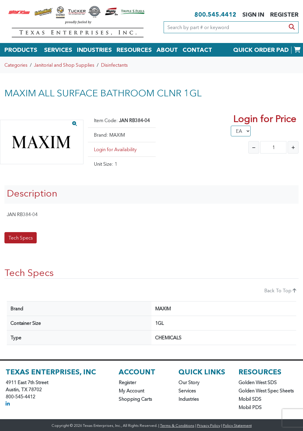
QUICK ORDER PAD (261, 49)
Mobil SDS (249, 399)
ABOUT (167, 49)
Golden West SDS (257, 382)
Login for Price (264, 118)
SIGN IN (253, 14)
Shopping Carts (135, 399)
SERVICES (58, 49)
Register (127, 382)
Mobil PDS (250, 407)
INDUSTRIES (94, 49)
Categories (16, 65)
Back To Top (280, 290)
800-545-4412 (20, 397)
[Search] (225, 27)
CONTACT (197, 49)
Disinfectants (114, 65)
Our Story (188, 382)
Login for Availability (115, 149)
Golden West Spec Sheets (266, 391)
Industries (188, 399)
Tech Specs (20, 238)
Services (187, 391)
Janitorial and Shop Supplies (64, 65)
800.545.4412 (215, 14)
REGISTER (284, 14)
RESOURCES (134, 49)
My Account (131, 391)
